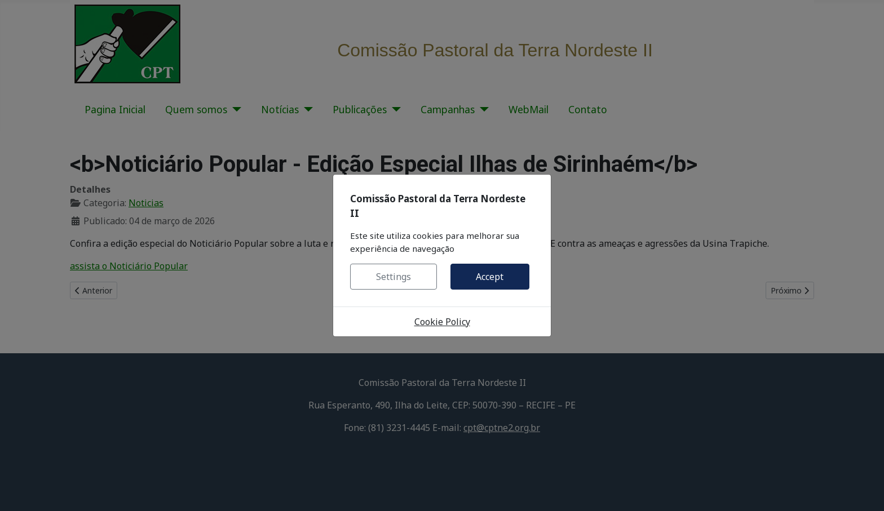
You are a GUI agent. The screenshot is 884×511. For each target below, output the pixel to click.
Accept (489, 276)
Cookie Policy (442, 322)
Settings (393, 276)
